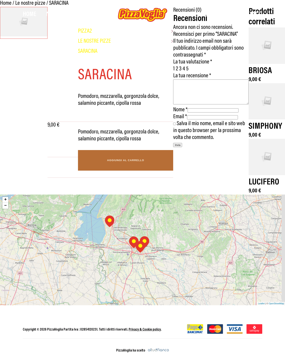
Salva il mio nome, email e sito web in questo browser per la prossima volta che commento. (208, 128)
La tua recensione (186, 69)
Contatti (251, 14)
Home (29, 14)
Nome (174, 108)
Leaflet (261, 302)
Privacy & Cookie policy (145, 328)
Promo (187, 14)
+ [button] (5, 198)
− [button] (5, 204)
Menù (53, 14)
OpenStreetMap (276, 302)
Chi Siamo (218, 14)
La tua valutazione (186, 55)
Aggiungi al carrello (119, 160)
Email (174, 115)
